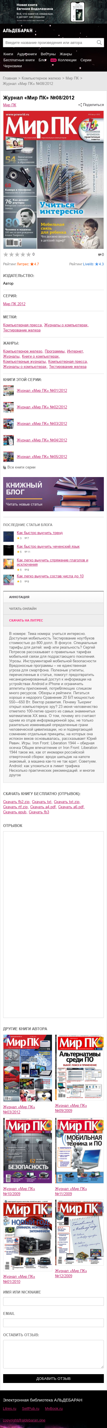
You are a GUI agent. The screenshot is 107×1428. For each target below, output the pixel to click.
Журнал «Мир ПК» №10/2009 (19, 1191)
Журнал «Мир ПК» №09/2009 (71, 1108)
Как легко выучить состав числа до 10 (50, 576)
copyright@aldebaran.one (24, 1420)
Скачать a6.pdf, (71, 807)
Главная (10, 78)
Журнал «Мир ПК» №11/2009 (71, 1191)
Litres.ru (9, 1408)
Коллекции (67, 60)
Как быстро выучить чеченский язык (48, 546)
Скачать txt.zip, (67, 802)
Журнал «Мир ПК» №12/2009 (71, 1273)
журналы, (12, 356)
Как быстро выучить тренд (40, 533)
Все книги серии (21, 467)
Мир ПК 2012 (14, 304)
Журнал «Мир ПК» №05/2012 (42, 457)
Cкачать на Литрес (26, 620)
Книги (8, 54)
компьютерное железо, (23, 351)
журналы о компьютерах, (66, 325)
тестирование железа (22, 330)
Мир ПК (72, 78)
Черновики (12, 66)
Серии (85, 60)
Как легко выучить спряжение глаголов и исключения (52, 562)
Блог (43, 60)
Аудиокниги (27, 54)
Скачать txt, (42, 802)
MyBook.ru (54, 1408)
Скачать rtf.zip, (16, 807)
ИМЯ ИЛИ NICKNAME (22, 1292)
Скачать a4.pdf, (43, 807)
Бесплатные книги (19, 60)
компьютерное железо (41, 78)
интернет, (75, 351)
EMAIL (9, 1313)
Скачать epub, (15, 812)
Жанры (66, 54)
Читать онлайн (23, 608)
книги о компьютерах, (41, 356)
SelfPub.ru (30, 1408)
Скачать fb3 (39, 812)
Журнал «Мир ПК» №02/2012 (42, 407)
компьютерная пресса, (23, 325)
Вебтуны (48, 54)
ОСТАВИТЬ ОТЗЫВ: (21, 1335)
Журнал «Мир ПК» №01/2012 (42, 390)
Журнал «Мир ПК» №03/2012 (42, 423)
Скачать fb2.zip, (17, 802)
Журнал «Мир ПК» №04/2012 (42, 440)
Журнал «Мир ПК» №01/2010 (19, 1279)
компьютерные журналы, (25, 361)
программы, (55, 351)
